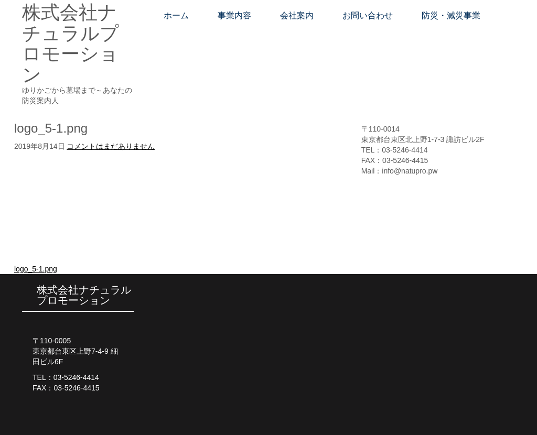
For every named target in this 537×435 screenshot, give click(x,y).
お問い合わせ (367, 15)
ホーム (176, 15)
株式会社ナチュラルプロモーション (70, 43)
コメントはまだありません (111, 146)
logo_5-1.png (35, 269)
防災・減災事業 (451, 15)
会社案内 (297, 15)
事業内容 (234, 15)
